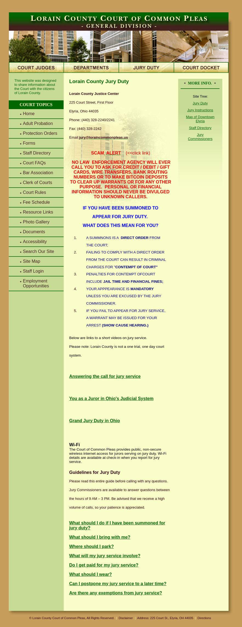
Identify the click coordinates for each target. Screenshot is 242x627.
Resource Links (38, 212)
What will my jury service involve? (105, 555)
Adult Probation (38, 123)
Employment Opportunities (36, 283)
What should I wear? (90, 574)
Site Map (31, 261)
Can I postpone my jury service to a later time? (118, 583)
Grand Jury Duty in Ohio (94, 420)
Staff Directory (37, 153)
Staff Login (33, 271)
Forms (29, 143)
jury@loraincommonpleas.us (103, 137)
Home (29, 113)
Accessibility (35, 241)
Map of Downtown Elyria (200, 119)
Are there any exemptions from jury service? (115, 593)
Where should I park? (91, 546)
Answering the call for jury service (105, 376)
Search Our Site (38, 251)
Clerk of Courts (37, 182)
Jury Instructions (200, 110)
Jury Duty (200, 103)
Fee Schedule (36, 202)
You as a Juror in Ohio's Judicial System (111, 398)
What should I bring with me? (99, 537)
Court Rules (34, 192)
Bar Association (38, 172)
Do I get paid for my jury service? (104, 565)
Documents (34, 231)
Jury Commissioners (200, 137)
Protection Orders (40, 133)
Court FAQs (34, 163)
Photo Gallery (36, 222)
